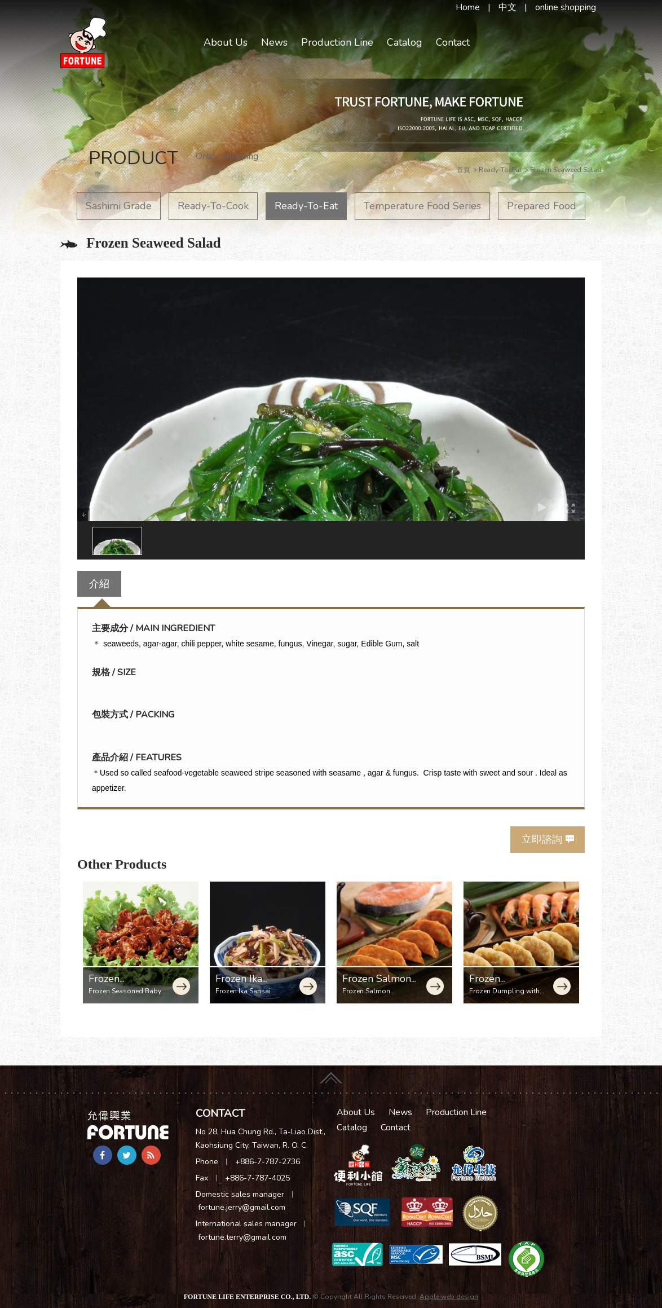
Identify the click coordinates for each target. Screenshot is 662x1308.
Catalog (404, 42)
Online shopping (227, 156)
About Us (226, 42)
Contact (453, 42)
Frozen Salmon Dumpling (376, 985)
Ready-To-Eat (306, 206)
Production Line (337, 42)
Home (468, 7)
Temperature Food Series (422, 206)
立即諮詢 (542, 839)
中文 (507, 7)
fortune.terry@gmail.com (242, 1237)
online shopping (565, 7)
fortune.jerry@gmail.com (241, 1207)
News (274, 42)
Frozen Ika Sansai (238, 985)
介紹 (99, 584)
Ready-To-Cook (213, 206)
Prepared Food (541, 206)
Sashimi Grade (119, 206)
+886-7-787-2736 (267, 1161)
